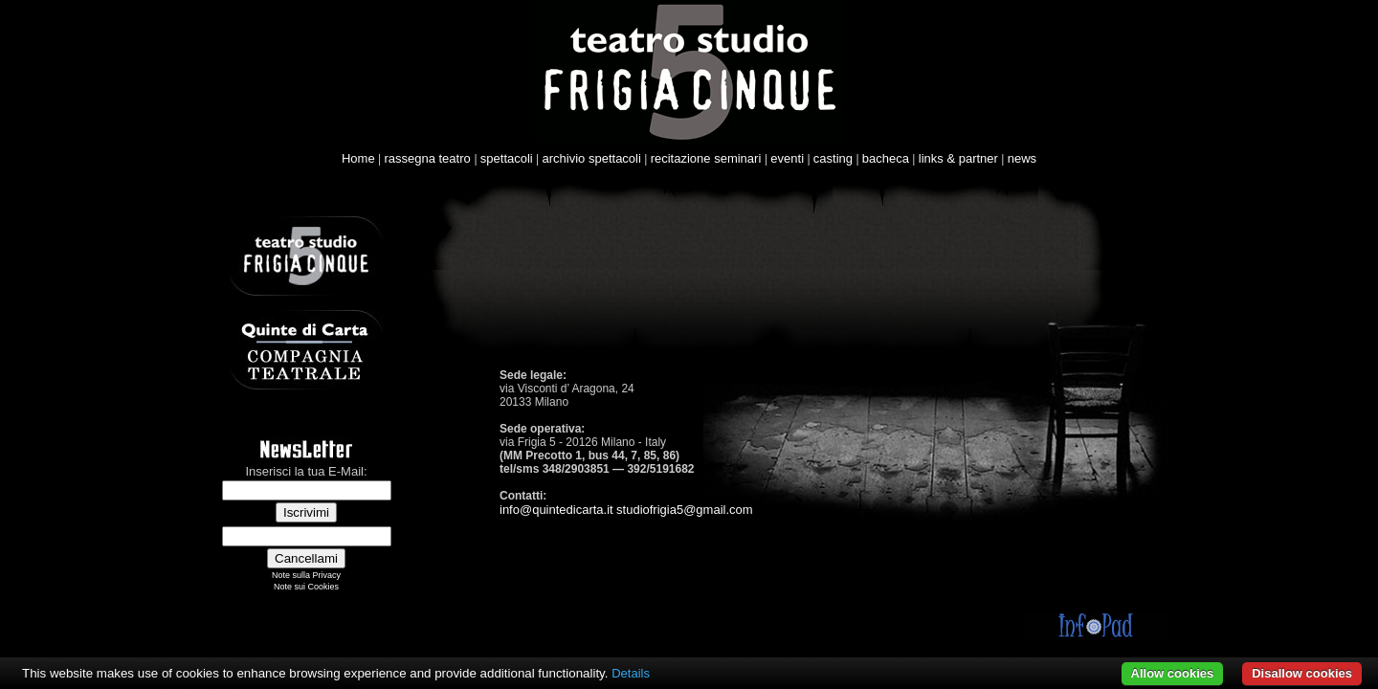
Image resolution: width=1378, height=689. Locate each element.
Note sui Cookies (306, 586)
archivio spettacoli (592, 158)
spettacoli (506, 158)
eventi (787, 158)
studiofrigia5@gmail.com (684, 509)
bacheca (885, 158)
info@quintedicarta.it (556, 509)
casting (833, 158)
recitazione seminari (708, 158)
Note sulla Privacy (306, 575)
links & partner (958, 158)
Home (358, 158)
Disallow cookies (1302, 673)
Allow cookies (1172, 673)
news (1022, 158)
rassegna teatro (429, 158)
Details (630, 673)
